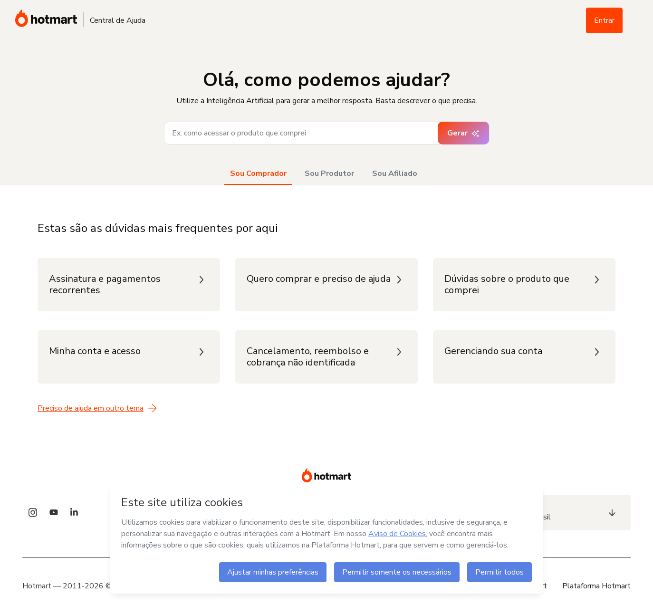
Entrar (604, 20)
